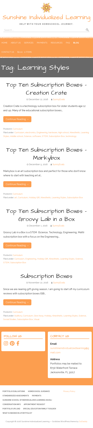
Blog (76, 43)
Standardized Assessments (16, 396)
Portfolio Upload (11, 409)
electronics (30, 132)
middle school (16, 136)
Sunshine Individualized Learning (46, 17)
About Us (16, 43)
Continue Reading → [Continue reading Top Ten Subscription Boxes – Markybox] (17, 184)
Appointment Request (34, 404)
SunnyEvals (59, 99)
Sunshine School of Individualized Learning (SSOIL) (27, 400)
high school (63, 132)
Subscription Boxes (46, 276)
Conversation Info (12, 404)
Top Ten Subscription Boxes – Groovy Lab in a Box (46, 215)
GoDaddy (83, 421)
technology (71, 136)
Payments (42, 43)
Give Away (38, 315)
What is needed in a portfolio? (17, 413)
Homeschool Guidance (39, 391)
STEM (45, 136)
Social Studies (9, 319)
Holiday (47, 315)
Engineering (42, 132)
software (36, 136)
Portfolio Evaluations (14, 391)
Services (28, 43)
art (15, 197)
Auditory (18, 315)
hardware (52, 132)
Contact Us (7, 52)
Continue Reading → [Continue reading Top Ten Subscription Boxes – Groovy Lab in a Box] (17, 245)
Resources (56, 43)
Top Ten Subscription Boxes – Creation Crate (46, 89)
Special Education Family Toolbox (39, 409)
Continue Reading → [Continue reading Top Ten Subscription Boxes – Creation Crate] (17, 119)
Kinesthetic (75, 132)
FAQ (68, 43)
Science (27, 136)
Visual (36, 319)
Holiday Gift (34, 197)
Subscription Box (57, 136)
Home (4, 43)
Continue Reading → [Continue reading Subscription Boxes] (17, 302)
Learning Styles (59, 197)
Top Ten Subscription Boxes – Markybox (46, 154)
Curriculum (18, 129)
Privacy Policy (69, 391)
